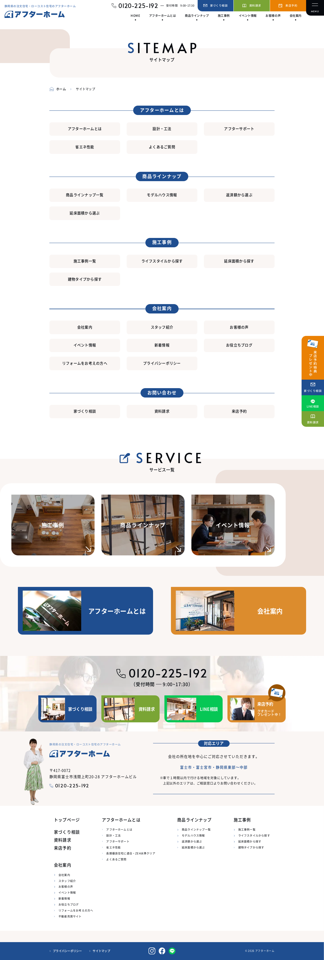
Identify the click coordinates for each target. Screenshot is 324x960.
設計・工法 (161, 128)
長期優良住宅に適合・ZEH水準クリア (130, 853)
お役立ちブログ (239, 345)
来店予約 (239, 411)
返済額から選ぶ (239, 194)
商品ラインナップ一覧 (85, 194)
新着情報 (162, 345)
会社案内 (84, 327)
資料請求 (162, 411)
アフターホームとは (85, 128)
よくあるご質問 (162, 146)
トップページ (67, 819)
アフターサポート (239, 128)
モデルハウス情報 (162, 194)
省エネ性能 (84, 146)
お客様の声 (239, 327)
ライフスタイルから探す (162, 260)
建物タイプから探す (85, 279)
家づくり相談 (85, 411)
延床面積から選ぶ (85, 213)
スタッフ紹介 (162, 327)
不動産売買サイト (70, 916)
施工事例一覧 (85, 260)
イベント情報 (85, 345)
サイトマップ (101, 950)
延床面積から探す (239, 260)
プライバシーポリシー (162, 363)
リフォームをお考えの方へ (84, 363)
